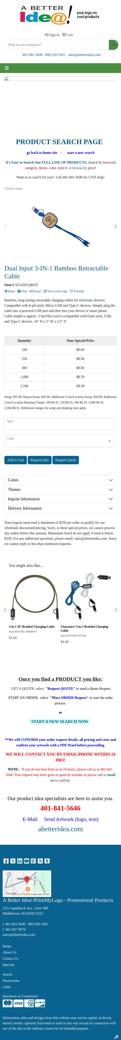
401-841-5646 (32, 55)
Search (7, 974)
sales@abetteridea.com (84, 55)
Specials (8, 965)
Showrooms (11, 981)
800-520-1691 (55, 55)
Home (7, 946)
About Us (9, 952)
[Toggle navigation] (6, 68)
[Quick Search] (56, 45)
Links (7, 987)
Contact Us (11, 958)
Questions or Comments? (20, 996)
